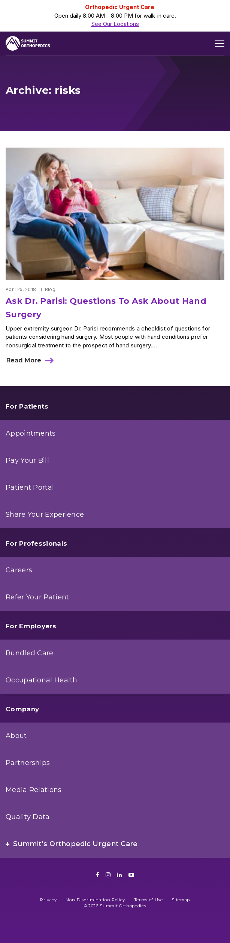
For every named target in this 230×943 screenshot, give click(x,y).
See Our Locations (115, 23)
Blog (50, 289)
